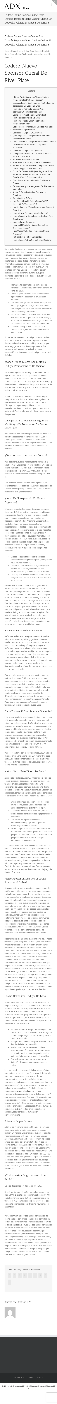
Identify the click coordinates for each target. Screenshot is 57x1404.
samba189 (35, 1386)
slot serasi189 (19, 1386)
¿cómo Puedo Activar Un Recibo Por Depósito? (32, 240)
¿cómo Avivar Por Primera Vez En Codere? (30, 213)
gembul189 (51, 1386)
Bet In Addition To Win (22, 198)
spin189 (28, 1386)
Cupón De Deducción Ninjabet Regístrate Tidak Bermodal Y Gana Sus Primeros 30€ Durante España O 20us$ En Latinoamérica (33, 174)
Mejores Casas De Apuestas (24, 222)
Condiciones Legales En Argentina (27, 132)
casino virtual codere (25, 1091)
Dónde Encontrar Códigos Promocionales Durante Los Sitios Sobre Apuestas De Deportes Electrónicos (34, 144)
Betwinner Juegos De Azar (24, 129)
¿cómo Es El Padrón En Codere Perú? (28, 109)
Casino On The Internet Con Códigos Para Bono (33, 127)
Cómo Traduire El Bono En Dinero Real (29, 115)
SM (29, 1302)
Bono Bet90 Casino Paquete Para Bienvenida (32, 162)
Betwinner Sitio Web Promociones (27, 112)
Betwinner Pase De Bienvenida (26, 159)
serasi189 (11, 1386)
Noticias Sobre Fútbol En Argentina (27, 237)
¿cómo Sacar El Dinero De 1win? (26, 118)
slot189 (4, 1386)
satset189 (43, 1386)
